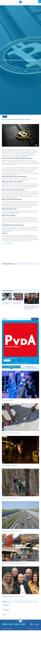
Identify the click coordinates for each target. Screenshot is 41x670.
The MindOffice (36, 630)
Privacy (16, 626)
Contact (11, 626)
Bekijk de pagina (7, 360)
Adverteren (4, 626)
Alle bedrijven (35, 319)
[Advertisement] (20, 253)
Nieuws (5, 116)
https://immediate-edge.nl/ (23, 156)
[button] (14, 363)
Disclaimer (22, 626)
